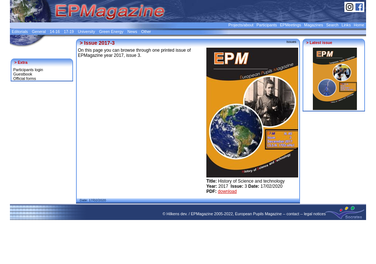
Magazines (313, 25)
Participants (266, 25)
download (227, 191)
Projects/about (240, 25)
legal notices (315, 214)
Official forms (24, 78)
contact (292, 214)
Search (332, 25)
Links (346, 25)
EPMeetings (290, 25)
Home (359, 25)
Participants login (28, 69)
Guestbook (22, 74)
